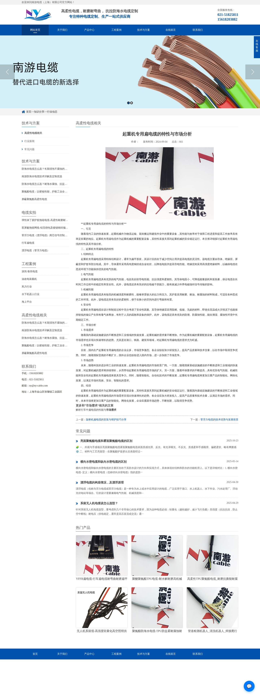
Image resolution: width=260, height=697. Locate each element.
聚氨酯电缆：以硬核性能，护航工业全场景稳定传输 (51, 191)
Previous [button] (7, 77)
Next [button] (252, 77)
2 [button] (131, 108)
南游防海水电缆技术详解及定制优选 (42, 176)
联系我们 (198, 30)
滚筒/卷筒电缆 (30, 271)
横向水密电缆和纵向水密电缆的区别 (101, 462)
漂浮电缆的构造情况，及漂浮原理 (100, 483)
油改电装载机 (29, 279)
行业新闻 (29, 141)
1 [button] (128, 108)
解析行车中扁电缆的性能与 (96, 409)
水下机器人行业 (30, 294)
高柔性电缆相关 (33, 133)
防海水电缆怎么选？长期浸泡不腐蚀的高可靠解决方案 (52, 168)
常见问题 (29, 149)
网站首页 (35, 30)
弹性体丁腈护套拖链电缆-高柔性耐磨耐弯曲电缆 (49, 220)
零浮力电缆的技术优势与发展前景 (219, 419)
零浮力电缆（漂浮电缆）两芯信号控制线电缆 (47, 235)
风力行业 (27, 286)
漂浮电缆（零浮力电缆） (35, 250)
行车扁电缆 (28, 243)
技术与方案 (143, 30)
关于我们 (62, 30)
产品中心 (89, 30)
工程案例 (116, 30)
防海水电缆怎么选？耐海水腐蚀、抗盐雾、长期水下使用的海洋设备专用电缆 (65, 184)
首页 (35, 654)
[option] (130, 77)
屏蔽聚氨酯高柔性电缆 (34, 199)
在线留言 (171, 30)
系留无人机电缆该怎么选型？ (97, 503)
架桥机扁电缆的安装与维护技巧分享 (106, 419)
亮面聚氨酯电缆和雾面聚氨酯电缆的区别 (104, 441)
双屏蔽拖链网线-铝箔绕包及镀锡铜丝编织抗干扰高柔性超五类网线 (59, 227)
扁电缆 (100, 223)
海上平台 (27, 301)
